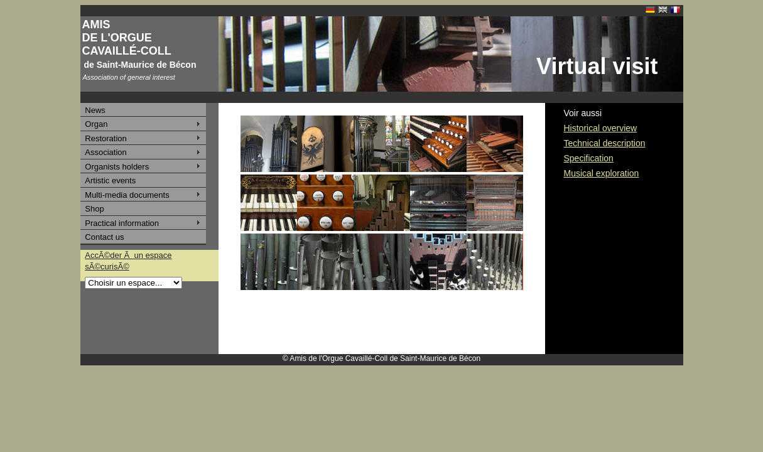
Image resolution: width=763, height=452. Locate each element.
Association (105, 152)
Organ (96, 124)
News (95, 110)
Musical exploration (601, 173)
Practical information (122, 223)
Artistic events (110, 180)
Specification (589, 158)
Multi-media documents (127, 195)
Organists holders (117, 166)
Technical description (605, 143)
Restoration (105, 138)
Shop (94, 208)
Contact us (104, 237)
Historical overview (600, 128)
